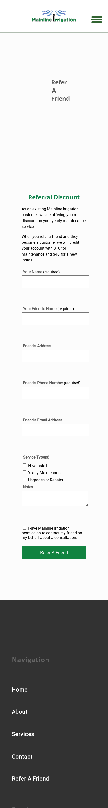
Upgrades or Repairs (45, 480)
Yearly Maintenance (45, 472)
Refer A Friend (30, 779)
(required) (41, 272)
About (19, 712)
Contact (22, 757)
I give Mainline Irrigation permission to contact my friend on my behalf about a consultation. (52, 533)
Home (20, 690)
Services (23, 734)
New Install (37, 465)
